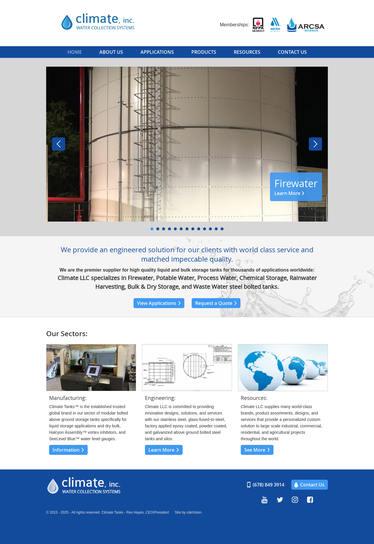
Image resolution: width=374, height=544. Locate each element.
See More (254, 450)
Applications (157, 52)
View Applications (156, 303)
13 (222, 228)
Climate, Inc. (104, 22)
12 (216, 228)
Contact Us (292, 52)
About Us (111, 52)
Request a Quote (213, 303)
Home (74, 52)
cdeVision (194, 512)
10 (204, 228)
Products (203, 52)
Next (315, 144)
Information (66, 450)
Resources (247, 52)
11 (210, 228)
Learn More (287, 193)
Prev (58, 144)
